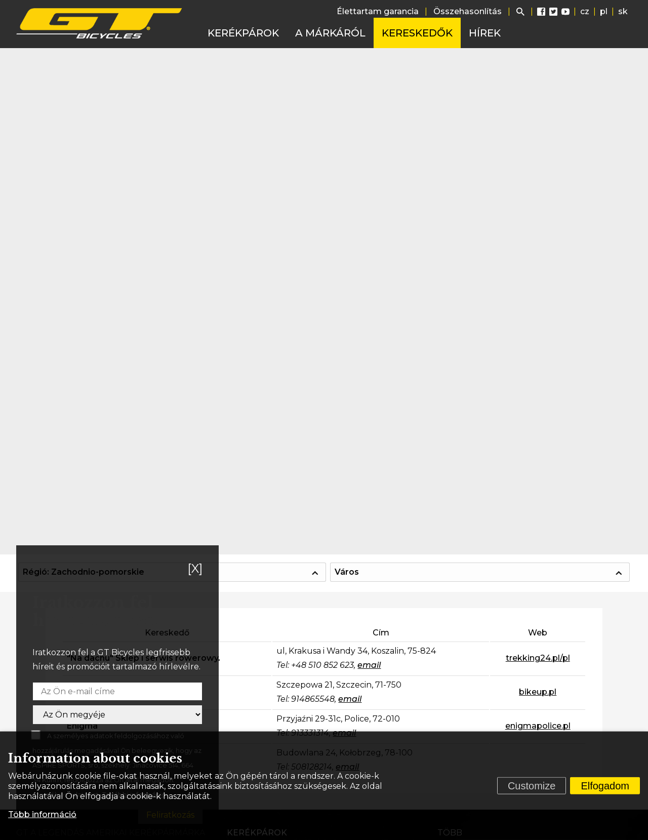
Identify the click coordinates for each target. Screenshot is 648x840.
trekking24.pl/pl (538, 658)
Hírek (485, 33)
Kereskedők (417, 33)
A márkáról (330, 33)
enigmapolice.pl (538, 726)
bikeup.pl (537, 692)
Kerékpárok (243, 33)
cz (584, 11)
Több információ (42, 814)
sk (623, 11)
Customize (531, 785)
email (369, 665)
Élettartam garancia (378, 11)
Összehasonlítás (467, 11)
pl (604, 11)
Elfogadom (605, 785)
